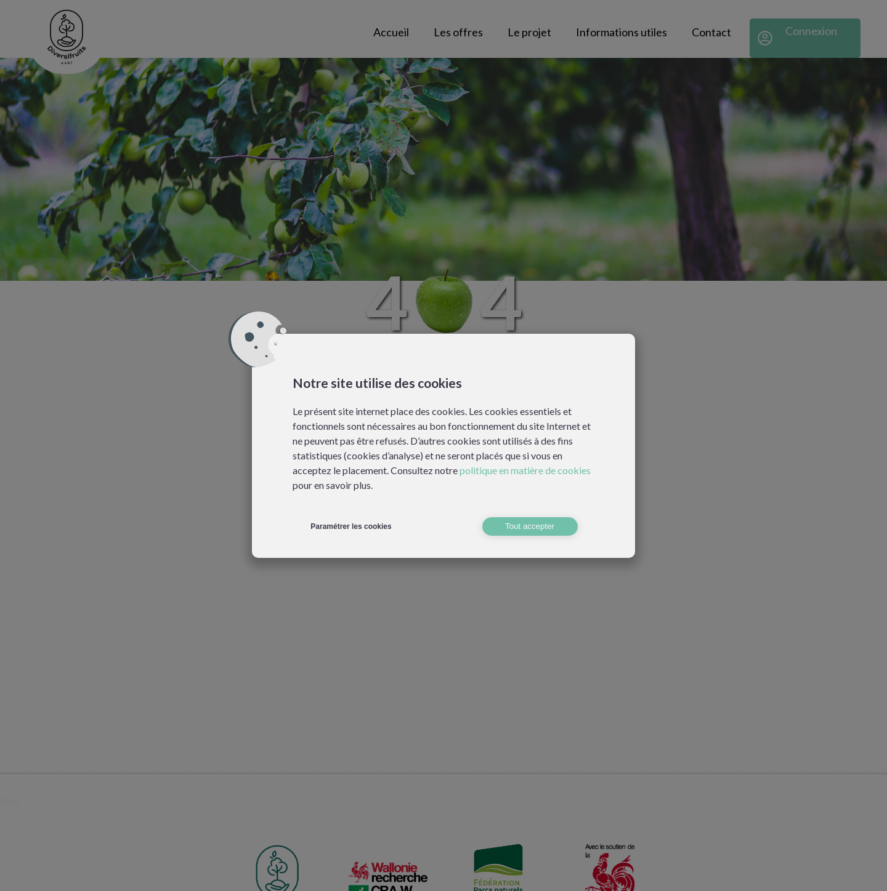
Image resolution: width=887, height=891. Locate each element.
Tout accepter (529, 526)
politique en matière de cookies (525, 470)
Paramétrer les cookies (350, 526)
